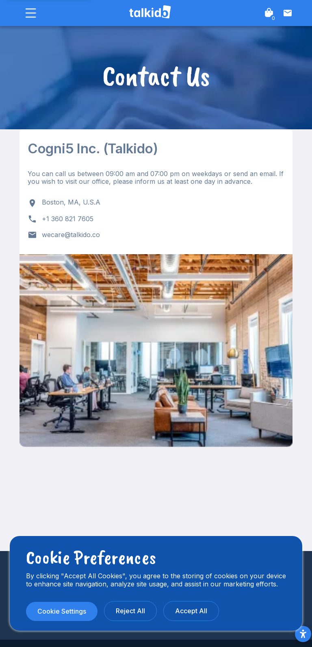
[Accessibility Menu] (303, 634)
